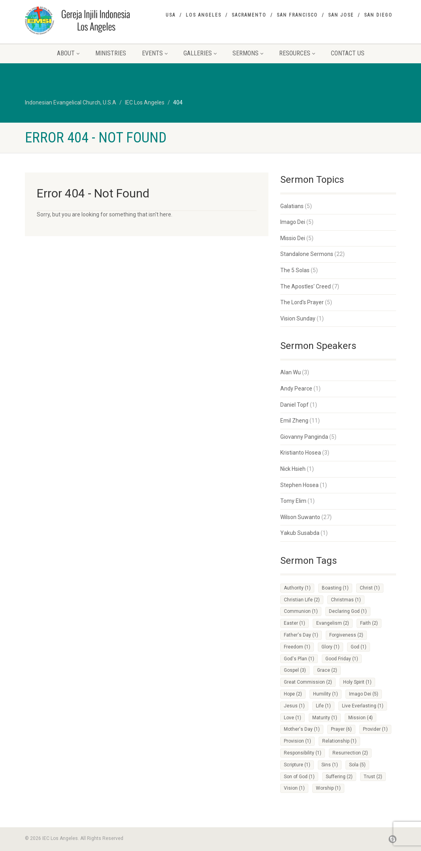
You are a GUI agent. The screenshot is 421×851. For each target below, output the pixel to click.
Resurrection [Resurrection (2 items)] (350, 753)
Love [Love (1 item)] (292, 717)
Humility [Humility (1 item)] (325, 694)
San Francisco (297, 15)
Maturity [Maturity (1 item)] (324, 717)
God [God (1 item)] (358, 647)
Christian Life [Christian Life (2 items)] (302, 600)
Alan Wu (290, 372)
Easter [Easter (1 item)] (294, 623)
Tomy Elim (293, 501)
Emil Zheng (294, 420)
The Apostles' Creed (305, 286)
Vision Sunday (297, 318)
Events (155, 53)
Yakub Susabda (299, 533)
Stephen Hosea (299, 485)
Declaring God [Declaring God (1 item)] (348, 611)
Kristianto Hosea (300, 452)
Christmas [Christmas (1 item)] (346, 600)
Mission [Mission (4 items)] (360, 717)
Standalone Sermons (306, 254)
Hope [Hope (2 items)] (293, 694)
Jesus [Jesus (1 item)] (294, 706)
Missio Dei (292, 238)
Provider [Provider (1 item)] (375, 729)
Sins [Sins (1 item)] (329, 765)
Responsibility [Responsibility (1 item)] (302, 753)
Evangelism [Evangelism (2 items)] (332, 623)
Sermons (247, 53)
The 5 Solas (295, 270)
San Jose (341, 15)
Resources (297, 53)
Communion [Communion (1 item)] (301, 611)
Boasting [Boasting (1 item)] (335, 588)
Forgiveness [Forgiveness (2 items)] (346, 635)
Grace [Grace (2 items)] (327, 670)
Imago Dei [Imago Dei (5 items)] (363, 694)
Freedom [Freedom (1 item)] (297, 647)
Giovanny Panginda (304, 437)
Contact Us (347, 53)
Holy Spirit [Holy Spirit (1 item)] (357, 682)
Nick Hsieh (293, 469)
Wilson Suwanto (300, 517)
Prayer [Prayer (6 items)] (341, 729)
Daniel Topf (294, 405)
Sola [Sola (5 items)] (357, 765)
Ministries (110, 53)
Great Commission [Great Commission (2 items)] (308, 682)
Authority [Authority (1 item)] (297, 588)
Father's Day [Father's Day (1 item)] (301, 635)
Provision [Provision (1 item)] (297, 741)
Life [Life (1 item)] (323, 706)
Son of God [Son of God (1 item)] (299, 776)
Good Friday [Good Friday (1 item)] (341, 658)
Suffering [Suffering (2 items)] (339, 776)
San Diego (378, 15)
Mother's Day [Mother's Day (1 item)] (302, 729)
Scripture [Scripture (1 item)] (297, 765)
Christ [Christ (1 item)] (370, 588)
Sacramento (249, 15)
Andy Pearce (296, 388)
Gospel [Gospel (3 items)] (295, 670)
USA (171, 15)
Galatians (292, 206)
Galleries (200, 53)
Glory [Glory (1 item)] (330, 647)
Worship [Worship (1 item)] (328, 788)
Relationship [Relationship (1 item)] (339, 741)
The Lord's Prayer (302, 302)
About (68, 53)
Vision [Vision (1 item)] (294, 788)
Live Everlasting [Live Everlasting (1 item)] (362, 706)
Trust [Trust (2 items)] (373, 776)
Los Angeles (203, 15)
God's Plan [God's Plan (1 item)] (299, 658)
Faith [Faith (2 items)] (369, 623)
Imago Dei (292, 222)
